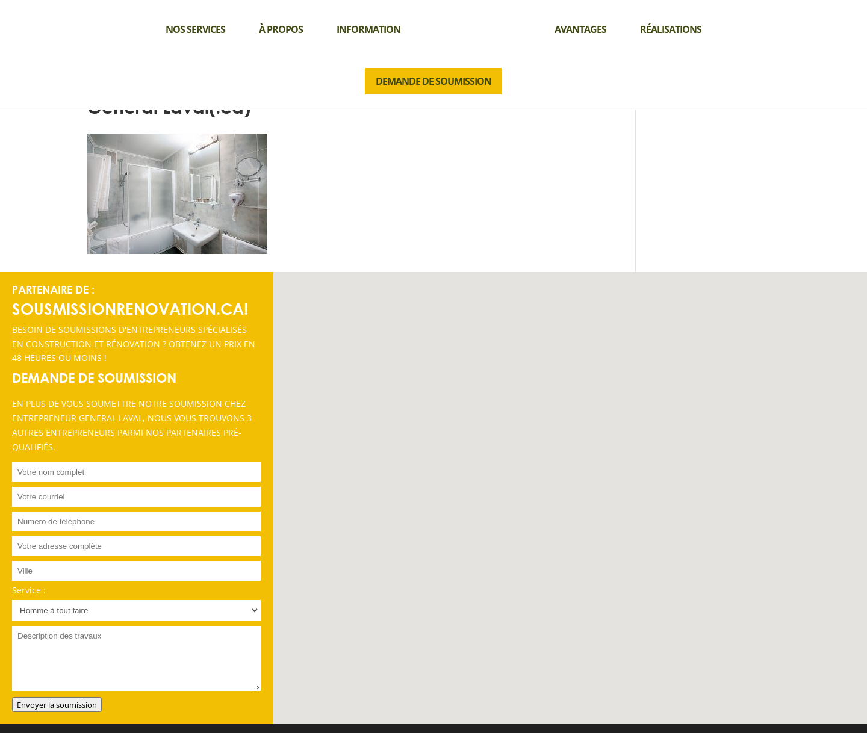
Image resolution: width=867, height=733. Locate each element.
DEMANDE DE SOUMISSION (433, 81)
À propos (281, 29)
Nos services (195, 29)
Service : (29, 590)
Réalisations (670, 29)
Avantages (580, 29)
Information (368, 29)
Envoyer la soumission (57, 704)
